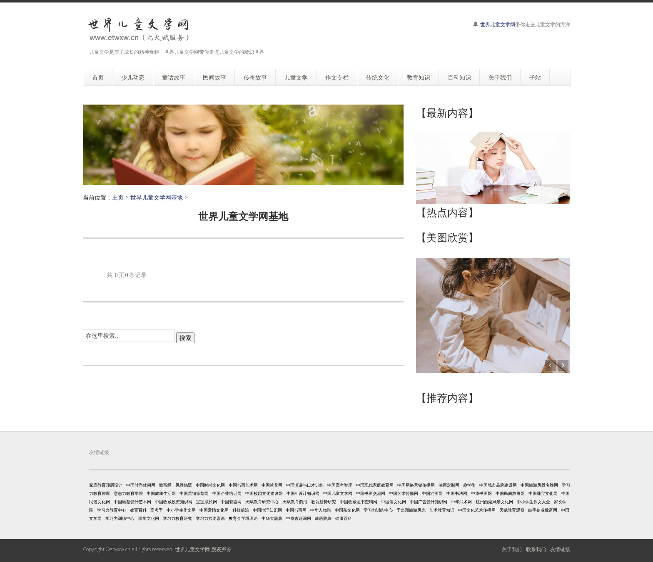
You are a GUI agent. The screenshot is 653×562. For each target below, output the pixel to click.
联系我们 (536, 549)
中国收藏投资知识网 (173, 502)
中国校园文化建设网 (264, 493)
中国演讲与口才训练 (305, 485)
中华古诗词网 (298, 518)
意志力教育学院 (128, 493)
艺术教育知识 (441, 510)
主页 (118, 197)
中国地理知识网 (267, 510)
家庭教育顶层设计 (105, 485)
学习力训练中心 (378, 510)
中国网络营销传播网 (416, 485)
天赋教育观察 (511, 510)
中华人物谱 (320, 510)
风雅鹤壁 (183, 485)
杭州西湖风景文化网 (494, 502)
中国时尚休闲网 (140, 485)
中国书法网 (456, 493)
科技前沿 (240, 510)
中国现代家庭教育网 (375, 485)
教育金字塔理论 (243, 518)
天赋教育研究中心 (262, 502)
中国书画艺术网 (243, 485)
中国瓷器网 (231, 502)
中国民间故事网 (510, 493)
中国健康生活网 (161, 493)
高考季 (156, 510)
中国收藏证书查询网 (358, 502)
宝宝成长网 (206, 502)
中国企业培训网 (227, 493)
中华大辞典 (272, 518)
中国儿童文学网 (337, 493)
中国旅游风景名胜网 (539, 485)
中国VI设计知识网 (303, 493)
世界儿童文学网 (497, 24)
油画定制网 (449, 485)
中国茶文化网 (347, 510)
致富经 (165, 485)
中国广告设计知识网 (428, 502)
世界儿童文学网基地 (156, 197)
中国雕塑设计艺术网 (132, 502)
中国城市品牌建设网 (498, 485)
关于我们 (512, 549)
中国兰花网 (272, 485)
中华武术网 (461, 502)
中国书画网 (296, 510)
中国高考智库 (339, 485)
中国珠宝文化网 (543, 493)
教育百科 (138, 510)
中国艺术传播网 (403, 493)
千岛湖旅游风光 (411, 510)
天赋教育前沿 (294, 502)
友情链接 (560, 549)
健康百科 (343, 518)
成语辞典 (323, 518)
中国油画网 (432, 493)
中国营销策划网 (194, 493)
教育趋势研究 (323, 502)
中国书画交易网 (370, 493)
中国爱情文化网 (214, 510)
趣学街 (469, 485)
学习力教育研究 (177, 518)
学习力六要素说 (210, 518)
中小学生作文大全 (533, 502)
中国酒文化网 (393, 502)
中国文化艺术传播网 (477, 510)
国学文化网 (148, 518)
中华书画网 (481, 493)
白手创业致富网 (542, 510)
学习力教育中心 (111, 510)
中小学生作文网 (181, 510)
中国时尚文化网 (210, 485)
